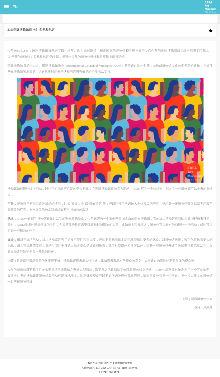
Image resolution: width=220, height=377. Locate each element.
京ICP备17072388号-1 (110, 372)
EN (15, 7)
